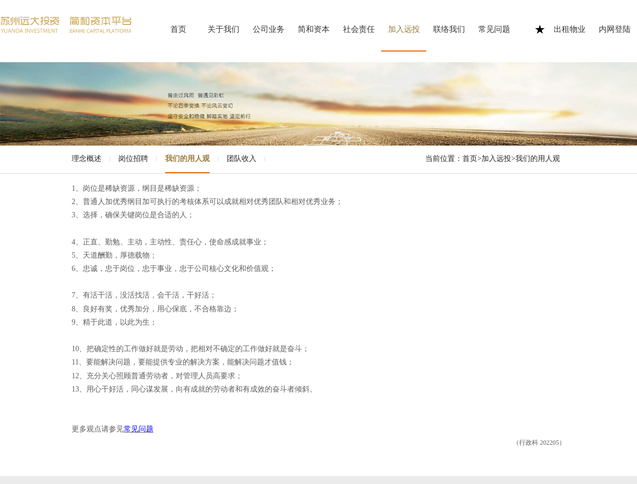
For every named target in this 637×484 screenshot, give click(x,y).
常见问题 (494, 29)
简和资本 (314, 29)
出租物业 (570, 29)
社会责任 (359, 29)
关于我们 (223, 29)
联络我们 (449, 29)
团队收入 (241, 159)
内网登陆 (615, 29)
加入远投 (404, 29)
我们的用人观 (187, 159)
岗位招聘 (133, 159)
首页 (178, 29)
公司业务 (269, 29)
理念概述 (86, 159)
